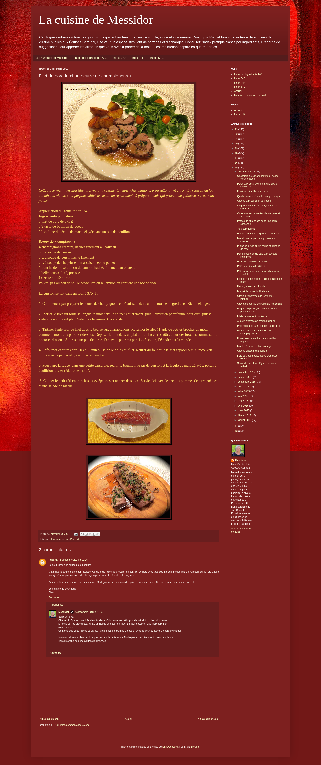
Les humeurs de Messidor (51, 57)
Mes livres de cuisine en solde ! (251, 95)
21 (236, 139)
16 (236, 162)
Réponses (57, 604)
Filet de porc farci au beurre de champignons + (254, 332)
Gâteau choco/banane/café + (253, 350)
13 (236, 430)
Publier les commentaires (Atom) (72, 725)
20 (236, 143)
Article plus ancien (208, 719)
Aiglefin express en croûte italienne (256, 321)
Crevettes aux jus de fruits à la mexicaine (259, 303)
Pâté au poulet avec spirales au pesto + (258, 325)
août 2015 (244, 386)
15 (236, 167)
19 (236, 148)
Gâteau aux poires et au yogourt (254, 200)
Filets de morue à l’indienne (252, 316)
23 (236, 129)
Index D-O (119, 57)
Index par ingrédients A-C (90, 57)
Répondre (54, 597)
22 (236, 134)
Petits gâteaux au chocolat (251, 286)
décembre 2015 (247, 171)
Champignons (56, 539)
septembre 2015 (247, 381)
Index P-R (138, 57)
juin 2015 (243, 396)
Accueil (129, 719)
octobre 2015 (245, 377)
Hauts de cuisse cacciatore (252, 261)
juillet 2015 (244, 391)
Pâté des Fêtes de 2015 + (251, 266)
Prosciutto (75, 539)
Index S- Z (157, 57)
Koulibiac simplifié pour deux (252, 191)
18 (236, 153)
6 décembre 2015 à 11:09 (89, 612)
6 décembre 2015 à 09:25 (74, 559)
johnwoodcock (170, 746)
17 (236, 158)
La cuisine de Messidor (96, 19)
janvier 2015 (245, 420)
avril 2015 (243, 405)
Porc (66, 539)
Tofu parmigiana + (247, 228)
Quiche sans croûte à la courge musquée (259, 196)
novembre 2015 (247, 372)
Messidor (63, 612)
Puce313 (54, 559)
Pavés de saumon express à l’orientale (258, 233)
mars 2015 (244, 410)
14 (236, 426)
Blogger (195, 746)
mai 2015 (243, 400)
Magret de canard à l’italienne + (254, 291)
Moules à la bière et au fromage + (255, 346)
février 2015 (245, 415)
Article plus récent (49, 719)
